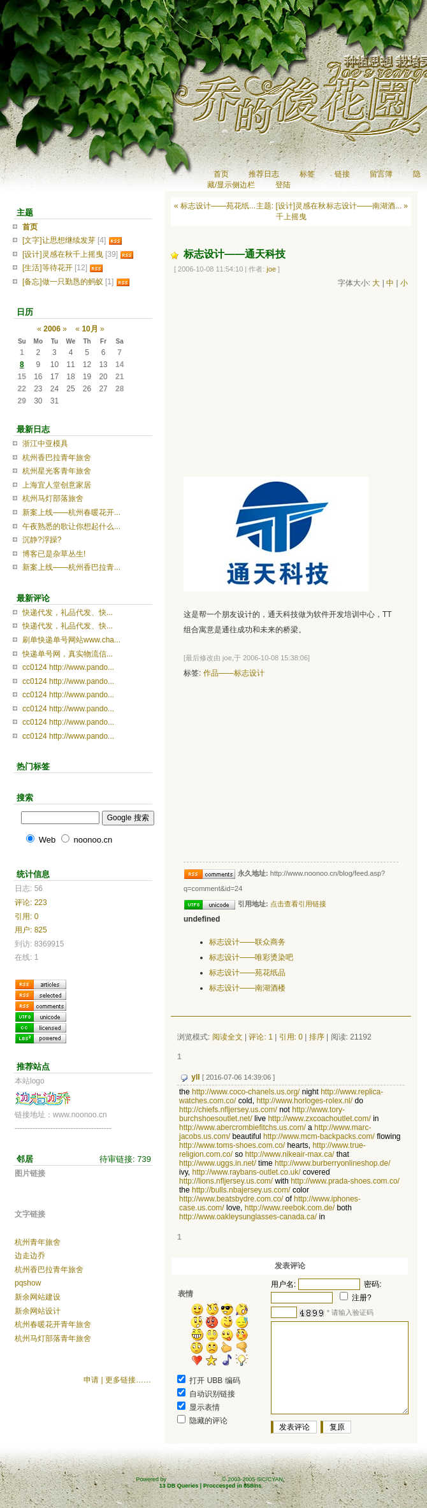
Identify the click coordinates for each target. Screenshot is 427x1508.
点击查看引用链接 (298, 904)
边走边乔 (30, 1255)
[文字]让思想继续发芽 (59, 240)
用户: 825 (31, 929)
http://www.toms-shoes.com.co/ (232, 1145)
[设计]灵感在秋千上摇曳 (62, 254)
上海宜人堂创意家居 (56, 485)
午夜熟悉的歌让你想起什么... (71, 526)
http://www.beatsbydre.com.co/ (231, 1198)
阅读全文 (227, 1037)
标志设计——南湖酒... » (367, 205)
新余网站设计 (38, 1311)
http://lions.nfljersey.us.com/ (226, 1181)
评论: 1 (260, 1037)
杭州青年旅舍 (38, 1242)
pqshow (28, 1283)
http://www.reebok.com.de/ (290, 1207)
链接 (342, 174)
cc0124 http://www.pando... (68, 667)
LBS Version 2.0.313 (194, 1479)
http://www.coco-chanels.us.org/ (246, 1091)
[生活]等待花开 (47, 267)
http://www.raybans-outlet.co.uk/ (246, 1172)
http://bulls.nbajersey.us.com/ (241, 1189)
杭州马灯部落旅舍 (52, 498)
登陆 (283, 184)
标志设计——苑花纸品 (247, 972)
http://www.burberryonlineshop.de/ (332, 1163)
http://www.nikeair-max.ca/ (289, 1154)
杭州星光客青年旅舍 (56, 471)
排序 (316, 1037)
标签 (307, 174)
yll (195, 1077)
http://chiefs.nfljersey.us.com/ (228, 1109)
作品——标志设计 (233, 673)
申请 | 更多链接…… (117, 1379)
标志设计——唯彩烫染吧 (251, 957)
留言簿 (381, 174)
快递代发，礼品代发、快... (67, 612)
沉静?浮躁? (41, 539)
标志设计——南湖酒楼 (247, 987)
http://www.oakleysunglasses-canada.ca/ (248, 1216)
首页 (221, 174)
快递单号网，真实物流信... (67, 653)
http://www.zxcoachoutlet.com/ (319, 1118)
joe (271, 269)
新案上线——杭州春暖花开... (71, 512)
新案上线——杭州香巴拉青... (71, 567)
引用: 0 (291, 1037)
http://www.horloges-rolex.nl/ (304, 1100)
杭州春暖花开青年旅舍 (53, 1324)
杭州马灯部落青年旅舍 (53, 1338)
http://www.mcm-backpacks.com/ (319, 1136)
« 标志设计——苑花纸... (215, 205)
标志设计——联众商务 (247, 942)
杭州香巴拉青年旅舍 (56, 457)
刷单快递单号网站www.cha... (71, 639)
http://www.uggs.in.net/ (217, 1163)
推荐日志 (264, 174)
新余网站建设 (38, 1297)
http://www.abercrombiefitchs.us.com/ (242, 1127)
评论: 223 (31, 902)
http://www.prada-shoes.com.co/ (345, 1181)
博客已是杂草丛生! (53, 553)
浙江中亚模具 (45, 443)
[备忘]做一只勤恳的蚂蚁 (62, 281)
